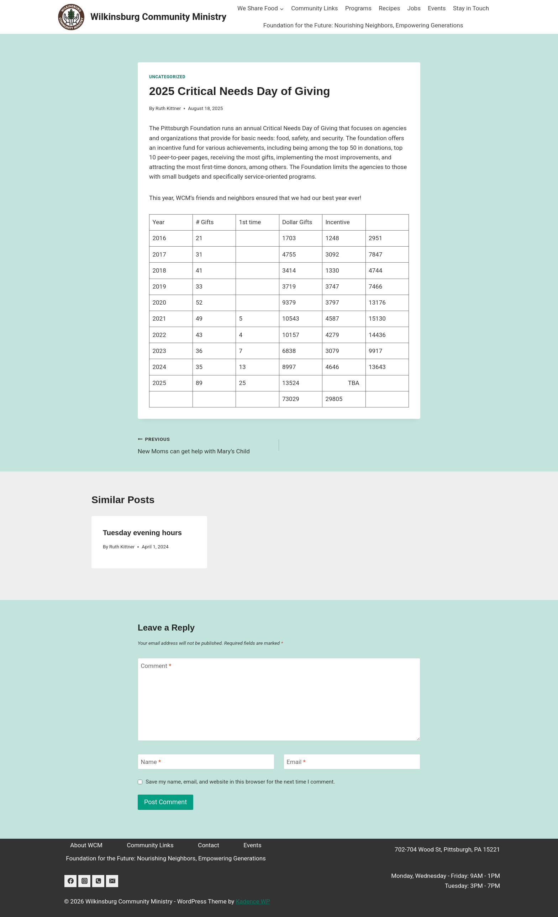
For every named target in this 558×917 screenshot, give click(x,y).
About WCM (86, 845)
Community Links (314, 8)
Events (437, 8)
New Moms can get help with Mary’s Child (205, 444)
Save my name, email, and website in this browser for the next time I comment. (240, 782)
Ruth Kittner (168, 108)
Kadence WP (253, 901)
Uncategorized (167, 76)
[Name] (206, 761)
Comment (156, 665)
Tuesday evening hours (142, 533)
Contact (208, 845)
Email (296, 761)
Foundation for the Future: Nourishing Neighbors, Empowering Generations (363, 25)
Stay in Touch (471, 8)
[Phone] (98, 881)
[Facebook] (70, 881)
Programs (358, 8)
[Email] (352, 761)
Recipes (389, 8)
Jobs (414, 8)
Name (151, 761)
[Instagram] (84, 881)
